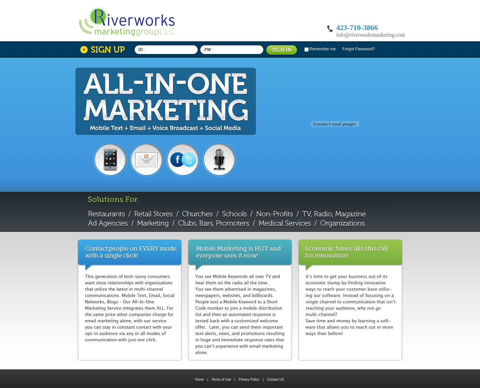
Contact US (275, 379)
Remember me (322, 49)
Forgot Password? (358, 49)
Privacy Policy (251, 379)
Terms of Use (223, 379)
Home (199, 379)
